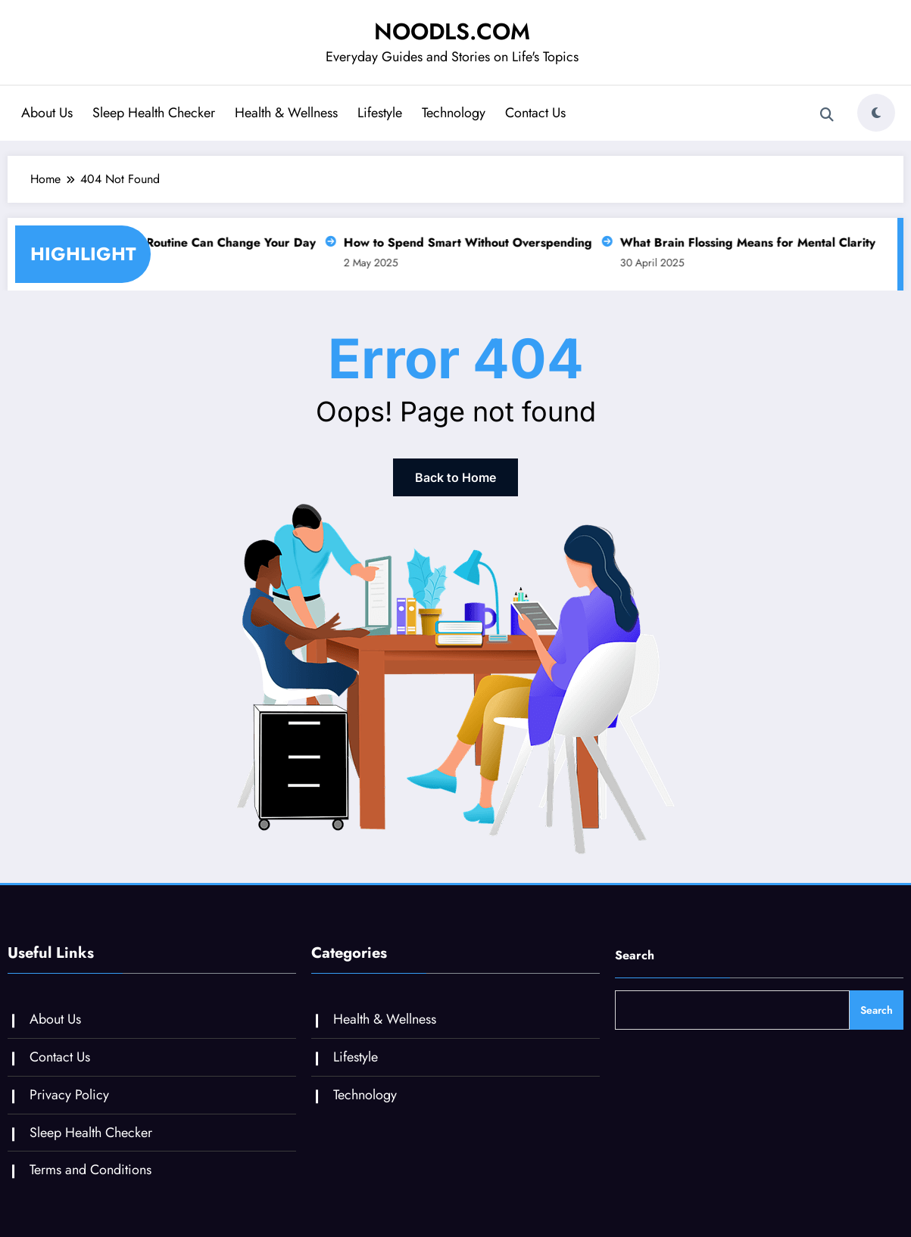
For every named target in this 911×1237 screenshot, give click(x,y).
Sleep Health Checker (153, 113)
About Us (47, 113)
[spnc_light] (876, 113)
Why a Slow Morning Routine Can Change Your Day (165, 242)
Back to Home (455, 477)
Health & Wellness (286, 113)
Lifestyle (379, 113)
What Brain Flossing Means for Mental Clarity (743, 242)
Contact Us (535, 113)
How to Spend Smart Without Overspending (463, 242)
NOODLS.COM (452, 31)
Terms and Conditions (90, 1170)
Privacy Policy (69, 1095)
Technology (453, 113)
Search (634, 955)
